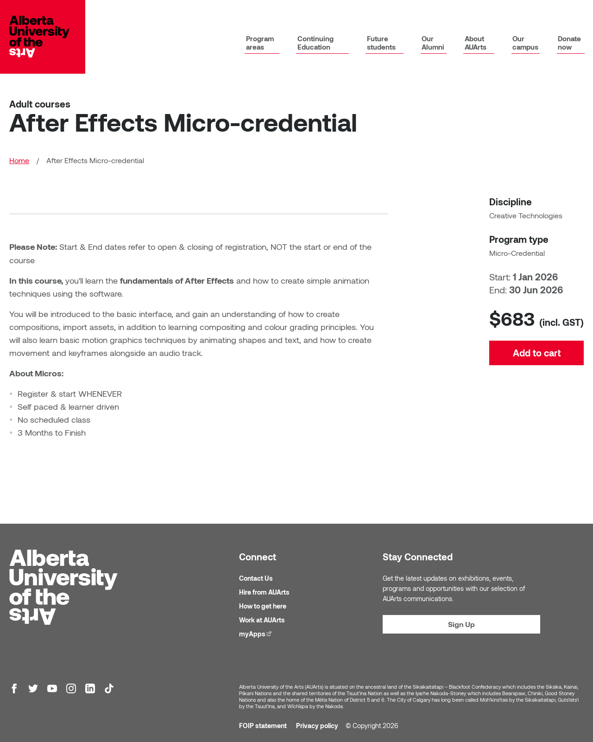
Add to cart (537, 389)
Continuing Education (315, 43)
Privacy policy (317, 726)
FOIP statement (263, 726)
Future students (380, 43)
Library (330, 13)
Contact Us (256, 579)
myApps (368, 12)
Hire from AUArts (264, 592)
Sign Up (461, 624)
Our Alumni (433, 43)
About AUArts (475, 43)
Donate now (569, 43)
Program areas (259, 43)
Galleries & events (525, 13)
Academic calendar (420, 13)
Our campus (525, 43)
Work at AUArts (262, 620)
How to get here (262, 606)
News (480, 13)
